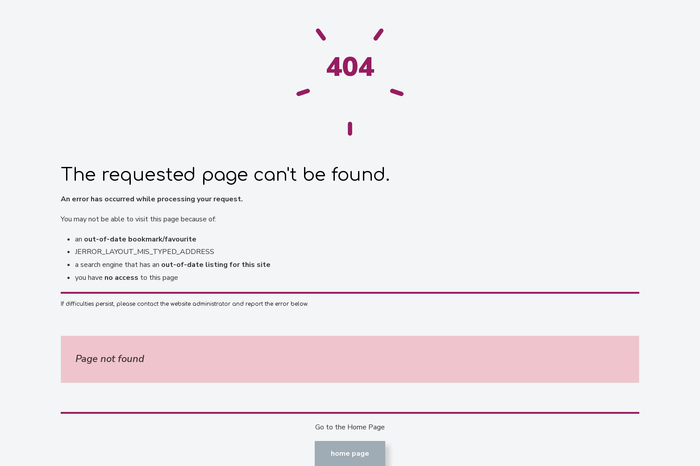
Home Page (350, 453)
